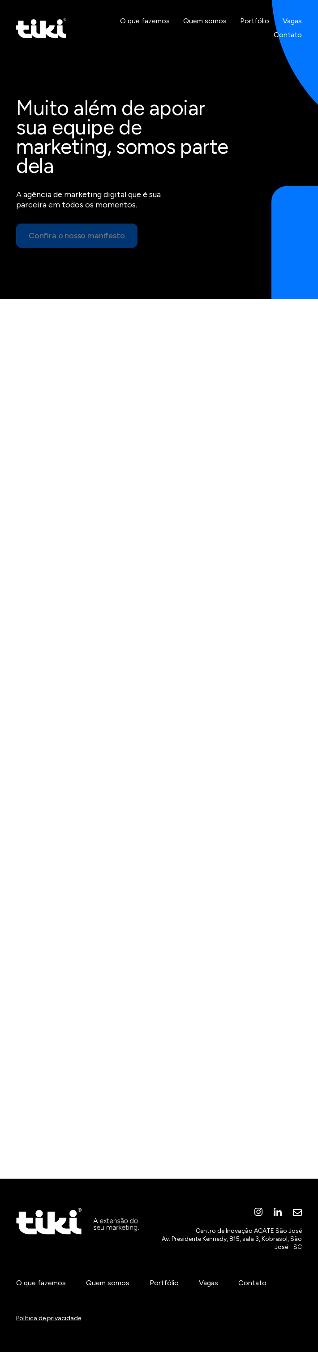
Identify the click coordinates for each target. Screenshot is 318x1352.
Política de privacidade (48, 1318)
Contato (288, 34)
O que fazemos (145, 21)
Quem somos (205, 21)
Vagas (292, 21)
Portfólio (254, 21)
